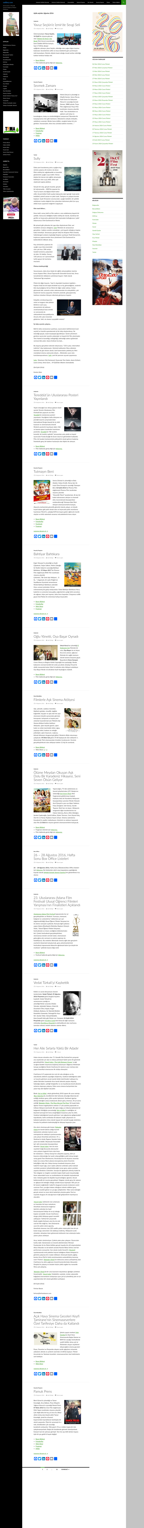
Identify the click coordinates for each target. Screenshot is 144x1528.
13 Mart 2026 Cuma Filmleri (101, 71)
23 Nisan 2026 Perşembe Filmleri (102, 100)
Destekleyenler (7, 59)
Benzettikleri (96, 209)
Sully (37, 158)
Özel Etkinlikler (38, 696)
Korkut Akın (6, 147)
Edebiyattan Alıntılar (8, 64)
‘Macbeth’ (72, 1250)
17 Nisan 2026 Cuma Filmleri (101, 93)
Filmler (108, 2)
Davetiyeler (6, 57)
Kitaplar (94, 241)
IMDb (38, 135)
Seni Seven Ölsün (65, 794)
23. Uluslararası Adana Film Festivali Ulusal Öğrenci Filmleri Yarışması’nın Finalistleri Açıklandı (57, 901)
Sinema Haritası (7, 93)
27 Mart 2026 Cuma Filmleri (101, 78)
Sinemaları (5, 181)
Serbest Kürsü (6, 154)
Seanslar (95, 248)
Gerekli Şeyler (96, 230)
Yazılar (35, 155)
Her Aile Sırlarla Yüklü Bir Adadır (56, 1048)
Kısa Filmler (96, 238)
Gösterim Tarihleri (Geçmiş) (42, 2)
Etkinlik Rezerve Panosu (9, 45)
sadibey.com (8, 2)
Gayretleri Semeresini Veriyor (10, 172)
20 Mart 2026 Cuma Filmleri (101, 75)
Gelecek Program (81, 2)
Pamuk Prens (43, 1391)
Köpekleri (5, 174)
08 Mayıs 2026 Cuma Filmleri (101, 111)
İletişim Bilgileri (116, 2)
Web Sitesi (39, 606)
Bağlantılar (6, 50)
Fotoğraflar (39, 131)
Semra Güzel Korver (8, 152)
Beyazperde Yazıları (8, 55)
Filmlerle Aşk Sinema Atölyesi (54, 700)
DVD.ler (94, 216)
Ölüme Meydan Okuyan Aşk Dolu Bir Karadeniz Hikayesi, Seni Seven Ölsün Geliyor (57, 776)
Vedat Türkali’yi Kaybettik (51, 983)
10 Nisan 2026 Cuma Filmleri (101, 89)
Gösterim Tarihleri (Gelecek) (58, 2)
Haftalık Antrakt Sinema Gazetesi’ (55, 872)
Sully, (50, 355)
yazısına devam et (41, 531)
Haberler (36, 21)
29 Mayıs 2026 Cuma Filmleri (101, 122)
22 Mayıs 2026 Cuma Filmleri (101, 118)
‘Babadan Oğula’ (49, 1259)
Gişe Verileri (96, 234)
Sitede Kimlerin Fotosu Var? (10, 96)
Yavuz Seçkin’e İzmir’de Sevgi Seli (57, 25)
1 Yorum (58, 986)
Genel (94, 227)
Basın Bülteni (40, 60)
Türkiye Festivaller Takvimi (10, 105)
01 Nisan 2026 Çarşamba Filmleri (102, 82)
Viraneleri (5, 186)
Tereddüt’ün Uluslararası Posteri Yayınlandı (56, 397)
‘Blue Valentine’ (39, 1096)
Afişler (4, 47)
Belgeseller (95, 205)
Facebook (39, 524)
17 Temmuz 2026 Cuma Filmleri (102, 133)
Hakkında (5, 76)
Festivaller (95, 219)
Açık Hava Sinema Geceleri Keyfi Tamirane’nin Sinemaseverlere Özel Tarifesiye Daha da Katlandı (57, 1319)
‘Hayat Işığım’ (44, 1146)
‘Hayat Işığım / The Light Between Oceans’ (58, 1062)
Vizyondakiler (71, 2)
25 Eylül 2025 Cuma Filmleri (101, 140)
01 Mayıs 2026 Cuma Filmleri (101, 107)
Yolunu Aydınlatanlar (8, 191)
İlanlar (4, 79)
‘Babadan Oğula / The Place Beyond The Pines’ (54, 1103)
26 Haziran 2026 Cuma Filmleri (102, 125)
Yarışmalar (5, 100)
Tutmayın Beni (44, 471)
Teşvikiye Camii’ (50, 1020)
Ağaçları (5, 165)
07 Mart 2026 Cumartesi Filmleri (102, 68)
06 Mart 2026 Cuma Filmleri (101, 64)
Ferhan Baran (6, 142)
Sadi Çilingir (50, 28)
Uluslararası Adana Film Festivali (44, 914)
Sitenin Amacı (6, 98)
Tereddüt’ (37, 415)
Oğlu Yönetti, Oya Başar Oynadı (56, 636)
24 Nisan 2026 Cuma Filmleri (101, 104)
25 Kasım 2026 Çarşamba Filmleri (102, 143)
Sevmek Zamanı (45, 85)
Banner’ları (6, 167)
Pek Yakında (90, 2)
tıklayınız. (59, 63)
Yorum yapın (59, 28)
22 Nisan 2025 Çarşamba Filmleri (102, 96)
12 (57, 1469)
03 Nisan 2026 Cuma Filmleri (101, 86)
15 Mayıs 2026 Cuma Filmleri (101, 114)
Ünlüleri (5, 184)
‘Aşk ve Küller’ (42, 1093)
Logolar (5, 88)
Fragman (39, 133)
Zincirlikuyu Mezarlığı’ (47, 1023)
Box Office (36, 851)
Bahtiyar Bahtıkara (47, 554)
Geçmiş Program (100, 2)
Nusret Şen (6, 150)
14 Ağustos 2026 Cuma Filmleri (102, 136)
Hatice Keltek (6, 145)
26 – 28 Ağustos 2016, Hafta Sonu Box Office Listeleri (54, 857)
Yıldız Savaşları (7, 189)
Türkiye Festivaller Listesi (9, 103)
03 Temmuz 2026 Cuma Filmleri (102, 129)
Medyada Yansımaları (8, 177)
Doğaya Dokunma (97, 212)
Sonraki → (65, 1469)
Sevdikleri (5, 179)
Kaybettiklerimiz (7, 81)
